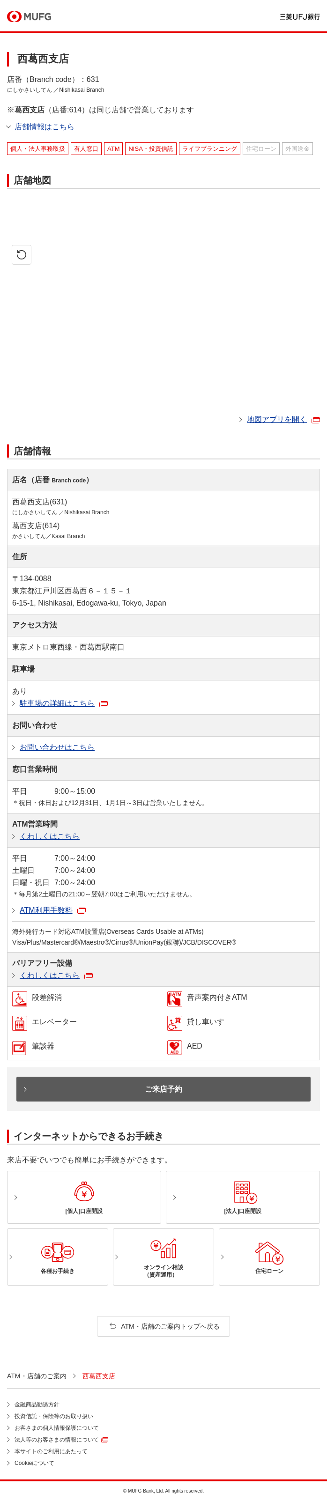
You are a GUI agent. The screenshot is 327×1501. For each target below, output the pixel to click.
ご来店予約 (163, 1089)
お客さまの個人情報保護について (57, 1428)
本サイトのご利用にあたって (51, 1451)
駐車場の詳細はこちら (57, 703)
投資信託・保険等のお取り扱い (54, 1416)
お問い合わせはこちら (57, 747)
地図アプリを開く (277, 419)
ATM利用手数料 (46, 910)
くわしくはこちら (50, 836)
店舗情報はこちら (44, 127)
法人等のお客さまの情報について (57, 1439)
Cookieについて (34, 1463)
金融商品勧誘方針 (37, 1404)
